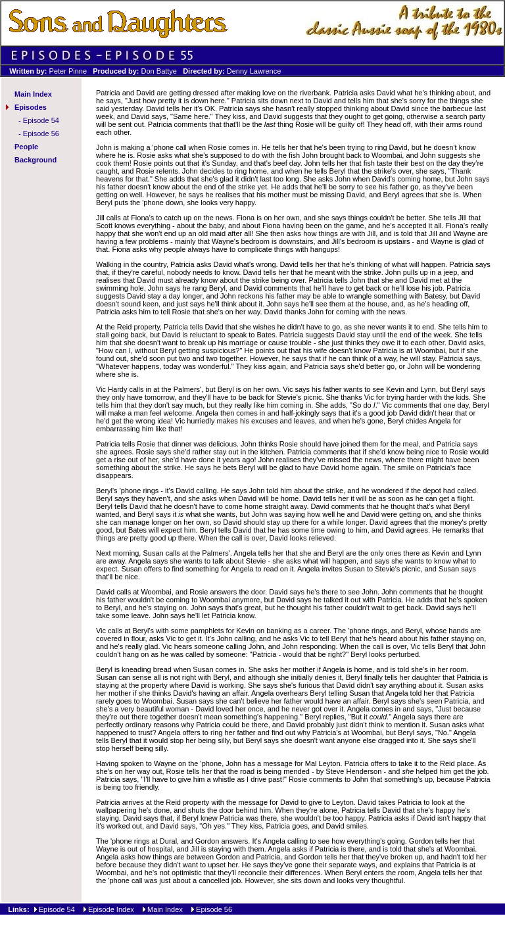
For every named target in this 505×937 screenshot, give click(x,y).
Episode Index (111, 909)
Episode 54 (41, 120)
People (26, 147)
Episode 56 (41, 133)
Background (35, 160)
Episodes (30, 107)
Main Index (33, 94)
